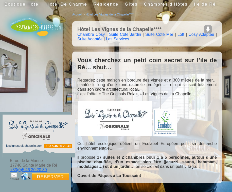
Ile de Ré (205, 4)
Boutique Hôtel (22, 4)
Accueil (77, 14)
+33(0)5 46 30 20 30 (28, 170)
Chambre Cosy (91, 34)
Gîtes (131, 4)
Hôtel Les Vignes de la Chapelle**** (109, 14)
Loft (180, 34)
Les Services (117, 39)
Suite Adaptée (90, 39)
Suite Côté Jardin (125, 34)
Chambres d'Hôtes (166, 4)
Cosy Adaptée (201, 34)
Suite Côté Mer (159, 34)
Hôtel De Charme (66, 4)
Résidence (106, 4)
